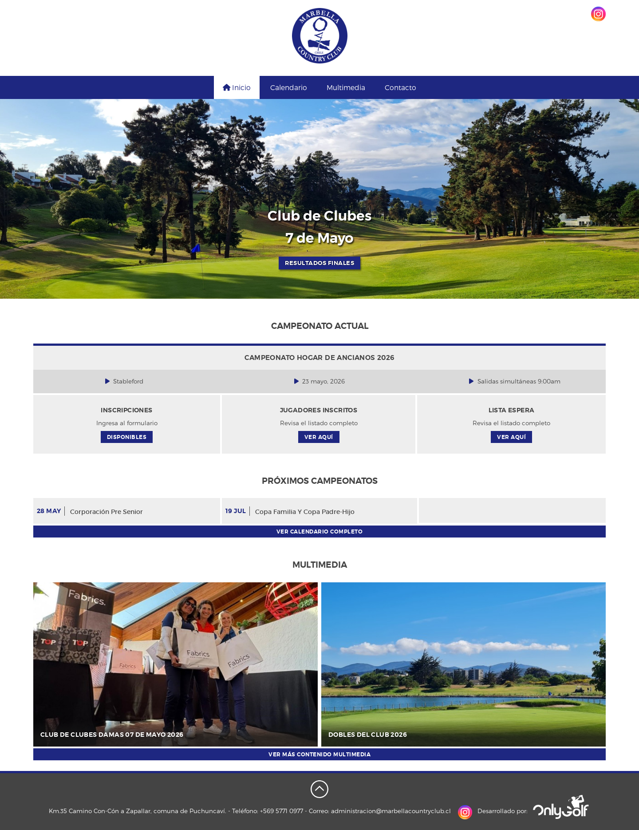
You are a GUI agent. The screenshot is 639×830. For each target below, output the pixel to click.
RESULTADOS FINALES (319, 263)
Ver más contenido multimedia (319, 754)
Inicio (237, 87)
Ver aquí (318, 437)
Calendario (288, 87)
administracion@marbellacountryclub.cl (391, 810)
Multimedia (346, 87)
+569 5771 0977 (281, 810)
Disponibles (127, 437)
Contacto (400, 87)
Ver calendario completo (319, 531)
